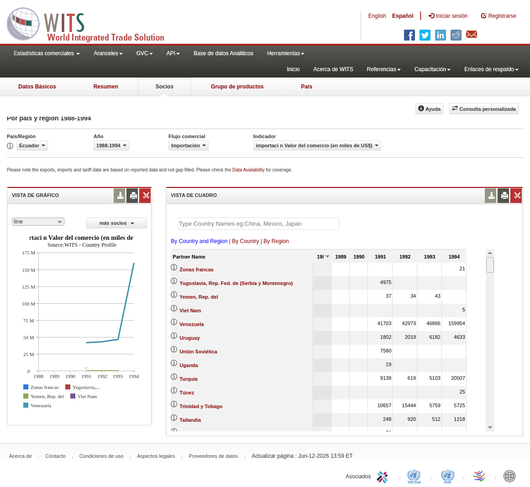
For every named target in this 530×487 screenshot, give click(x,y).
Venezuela (191, 324)
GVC (144, 53)
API (173, 53)
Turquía (188, 379)
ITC (384, 475)
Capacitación (433, 69)
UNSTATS (448, 475)
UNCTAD (416, 475)
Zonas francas (196, 269)
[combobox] (38, 222)
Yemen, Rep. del (198, 297)
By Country (245, 241)
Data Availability (249, 169)
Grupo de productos (237, 86)
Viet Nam (190, 310)
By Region (276, 241)
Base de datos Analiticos (223, 53)
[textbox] (258, 224)
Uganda (188, 365)
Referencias (384, 69)
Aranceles (108, 53)
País (306, 86)
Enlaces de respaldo (491, 69)
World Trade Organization (480, 475)
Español (403, 16)
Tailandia (190, 420)
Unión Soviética (198, 351)
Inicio (293, 69)
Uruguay (189, 338)
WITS (91, 23)
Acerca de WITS (333, 69)
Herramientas (285, 53)
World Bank (512, 475)
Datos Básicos (37, 86)
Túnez (186, 392)
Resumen (106, 86)
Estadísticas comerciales (47, 53)
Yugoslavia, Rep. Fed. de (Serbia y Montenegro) (236, 283)
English (377, 16)
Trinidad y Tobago (200, 406)
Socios (164, 86)
